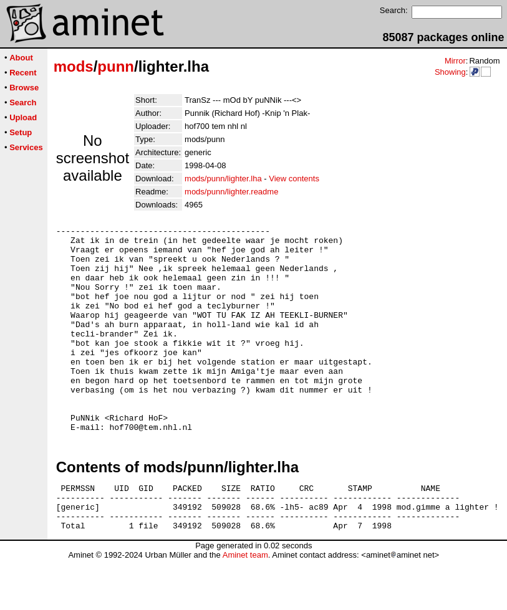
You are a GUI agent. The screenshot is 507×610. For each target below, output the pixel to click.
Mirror (455, 60)
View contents (294, 178)
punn (115, 66)
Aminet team (245, 605)
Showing (450, 72)
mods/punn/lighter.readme (231, 191)
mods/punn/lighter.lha (223, 178)
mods (74, 66)
